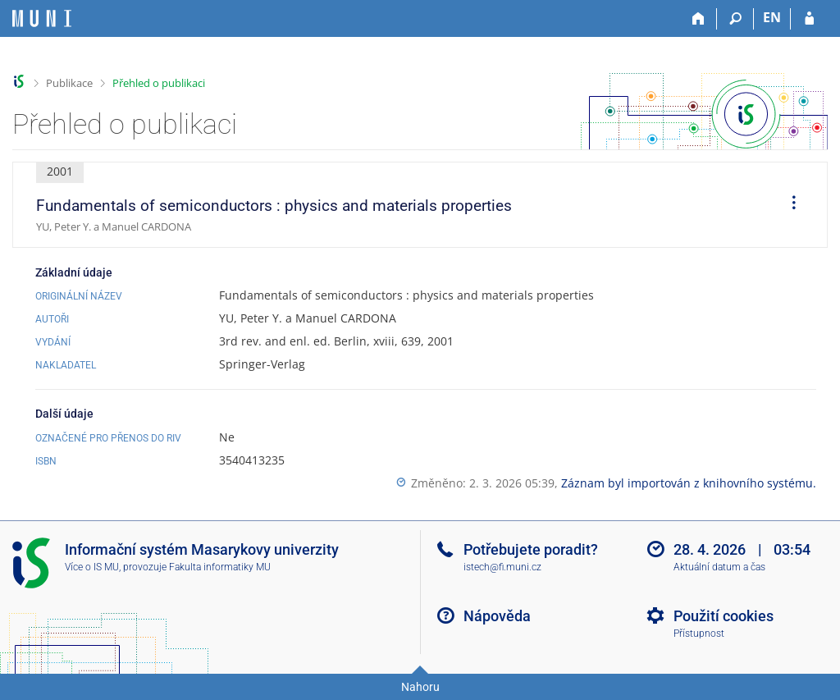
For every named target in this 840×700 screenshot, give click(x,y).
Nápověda (497, 616)
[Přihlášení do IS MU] (809, 19)
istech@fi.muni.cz (502, 567)
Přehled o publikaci (158, 82)
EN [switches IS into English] (772, 17)
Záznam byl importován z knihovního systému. (688, 483)
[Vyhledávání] (735, 19)
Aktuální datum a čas (719, 567)
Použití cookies (723, 616)
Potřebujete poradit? (530, 549)
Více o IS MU (92, 567)
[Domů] (698, 19)
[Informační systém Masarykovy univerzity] (41, 18)
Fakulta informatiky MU (220, 567)
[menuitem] (788, 205)
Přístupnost (698, 633)
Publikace (69, 82)
